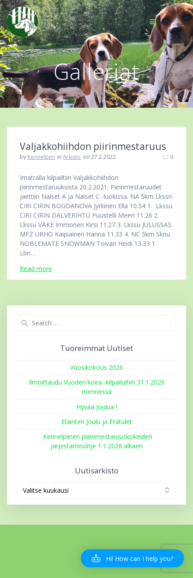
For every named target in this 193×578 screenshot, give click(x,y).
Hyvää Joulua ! (96, 407)
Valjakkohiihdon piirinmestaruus (93, 146)
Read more (36, 268)
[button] (132, 558)
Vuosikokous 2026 (96, 367)
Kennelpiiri (41, 157)
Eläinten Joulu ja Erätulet (96, 421)
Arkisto (72, 157)
